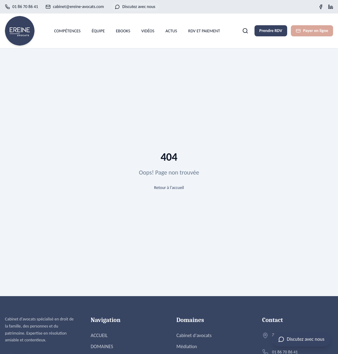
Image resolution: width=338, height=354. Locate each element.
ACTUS (171, 31)
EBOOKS (123, 31)
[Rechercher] (245, 30)
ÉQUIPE (98, 31)
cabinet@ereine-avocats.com (75, 6)
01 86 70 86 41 (21, 6)
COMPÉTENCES (67, 31)
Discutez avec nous (135, 6)
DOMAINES (102, 346)
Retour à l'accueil (169, 187)
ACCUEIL (99, 335)
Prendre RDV (270, 30)
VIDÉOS (147, 31)
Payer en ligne (312, 30)
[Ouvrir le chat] (301, 339)
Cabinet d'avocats (194, 335)
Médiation (187, 346)
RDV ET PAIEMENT (204, 31)
